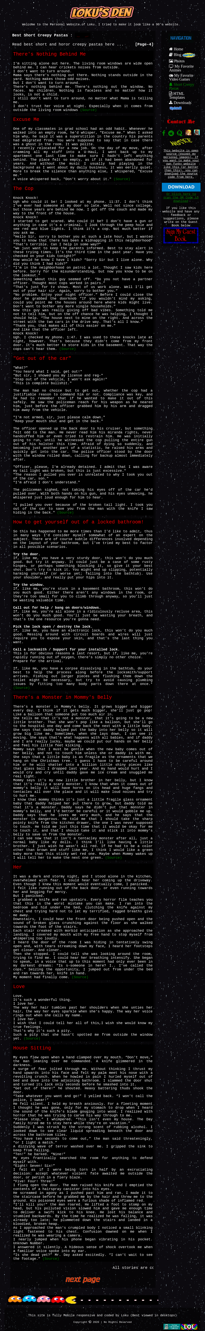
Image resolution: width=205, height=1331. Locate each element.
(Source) (88, 110)
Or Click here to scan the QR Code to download (180, 197)
